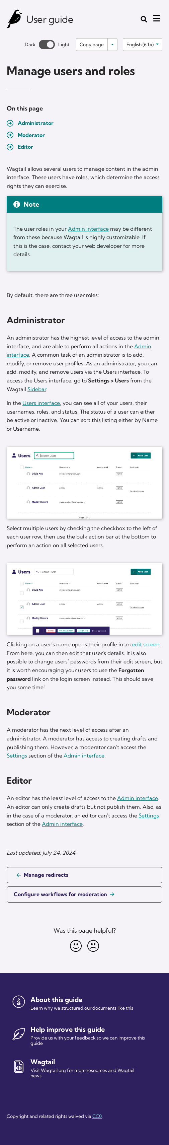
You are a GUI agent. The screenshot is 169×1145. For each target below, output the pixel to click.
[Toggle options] (112, 44)
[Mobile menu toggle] (157, 18)
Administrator (36, 123)
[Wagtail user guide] (15, 19)
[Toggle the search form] (144, 19)
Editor (25, 146)
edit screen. (146, 644)
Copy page (92, 45)
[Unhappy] (93, 946)
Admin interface (88, 228)
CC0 (97, 1116)
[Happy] (76, 946)
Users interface (41, 403)
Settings (17, 755)
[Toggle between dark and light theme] (47, 44)
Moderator (31, 135)
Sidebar (36, 389)
